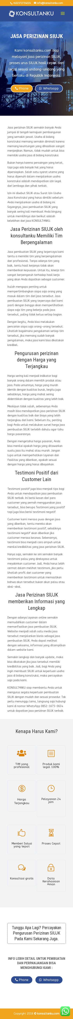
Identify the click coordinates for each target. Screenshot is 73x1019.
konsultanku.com (48, 1013)
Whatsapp (51, 88)
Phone (23, 88)
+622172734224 (22, 3)
